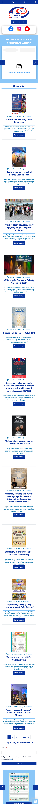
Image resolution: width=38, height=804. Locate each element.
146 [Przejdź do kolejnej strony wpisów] (24, 737)
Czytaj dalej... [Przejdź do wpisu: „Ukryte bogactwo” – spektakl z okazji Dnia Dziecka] (19, 188)
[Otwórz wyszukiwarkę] (13, 2)
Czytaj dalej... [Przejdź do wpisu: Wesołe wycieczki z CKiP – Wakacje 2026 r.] (19, 673)
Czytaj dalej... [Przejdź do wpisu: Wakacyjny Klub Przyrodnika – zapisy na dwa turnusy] (19, 567)
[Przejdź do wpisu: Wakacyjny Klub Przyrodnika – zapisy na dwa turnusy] (19, 536)
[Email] (19, 752)
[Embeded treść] (19, 62)
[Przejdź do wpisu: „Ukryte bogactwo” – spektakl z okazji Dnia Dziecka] (19, 157)
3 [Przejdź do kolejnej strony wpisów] (16, 737)
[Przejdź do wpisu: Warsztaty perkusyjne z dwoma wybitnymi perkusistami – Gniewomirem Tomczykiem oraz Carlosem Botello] (19, 478)
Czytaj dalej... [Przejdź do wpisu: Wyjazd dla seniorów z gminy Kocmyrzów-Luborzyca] (19, 457)
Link (11, 759)
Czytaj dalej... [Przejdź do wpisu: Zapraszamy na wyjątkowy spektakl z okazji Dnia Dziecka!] (19, 620)
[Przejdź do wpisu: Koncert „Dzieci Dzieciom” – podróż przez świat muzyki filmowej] (19, 694)
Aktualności (28, 116)
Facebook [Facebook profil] (10, 29)
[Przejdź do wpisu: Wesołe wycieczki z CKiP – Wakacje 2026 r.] (19, 642)
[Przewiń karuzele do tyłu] (2, 62)
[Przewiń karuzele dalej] (35, 62)
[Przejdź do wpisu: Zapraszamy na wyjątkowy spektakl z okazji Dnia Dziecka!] (19, 589)
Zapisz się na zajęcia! (20, 22)
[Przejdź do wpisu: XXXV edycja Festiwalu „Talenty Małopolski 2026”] (19, 265)
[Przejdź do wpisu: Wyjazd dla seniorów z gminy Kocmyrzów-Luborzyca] (19, 426)
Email (4, 747)
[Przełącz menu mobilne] (35, 2)
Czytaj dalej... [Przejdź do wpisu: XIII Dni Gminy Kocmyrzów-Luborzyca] (19, 135)
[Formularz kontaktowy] (35, 801)
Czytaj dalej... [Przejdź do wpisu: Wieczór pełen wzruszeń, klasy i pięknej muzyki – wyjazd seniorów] (19, 243)
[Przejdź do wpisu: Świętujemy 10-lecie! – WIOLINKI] (19, 317)
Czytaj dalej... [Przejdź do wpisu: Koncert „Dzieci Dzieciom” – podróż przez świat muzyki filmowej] (19, 728)
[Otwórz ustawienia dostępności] (24, 2)
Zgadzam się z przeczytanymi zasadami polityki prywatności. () (16, 758)
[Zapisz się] (19, 763)
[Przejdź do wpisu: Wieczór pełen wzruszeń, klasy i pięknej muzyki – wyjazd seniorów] (19, 209)
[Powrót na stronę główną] (3, 2)
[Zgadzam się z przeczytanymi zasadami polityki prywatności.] (2, 756)
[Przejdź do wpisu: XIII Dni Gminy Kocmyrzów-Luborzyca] (19, 104)
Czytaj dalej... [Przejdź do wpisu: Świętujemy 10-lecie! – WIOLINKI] (19, 346)
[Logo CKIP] (19, 12)
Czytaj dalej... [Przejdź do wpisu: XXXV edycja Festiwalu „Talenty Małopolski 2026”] (19, 296)
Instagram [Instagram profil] (19, 29)
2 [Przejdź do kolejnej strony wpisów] (12, 737)
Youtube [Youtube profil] (27, 29)
